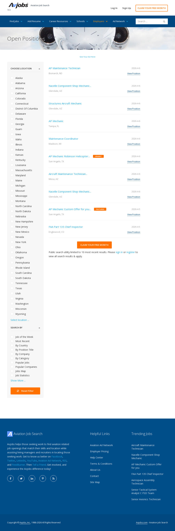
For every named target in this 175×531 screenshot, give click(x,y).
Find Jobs (16, 21)
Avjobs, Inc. (24, 522)
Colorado (18, 98)
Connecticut (20, 103)
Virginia (17, 298)
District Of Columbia (24, 108)
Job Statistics (20, 375)
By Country (19, 345)
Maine (16, 180)
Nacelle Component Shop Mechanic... (70, 85)
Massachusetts (21, 170)
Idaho (16, 139)
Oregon (17, 257)
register (130, 252)
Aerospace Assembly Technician (142, 481)
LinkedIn (21, 460)
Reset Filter (25, 390)
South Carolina (21, 272)
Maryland (18, 175)
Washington (20, 303)
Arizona (17, 88)
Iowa (16, 134)
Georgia (17, 124)
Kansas (17, 154)
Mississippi (19, 195)
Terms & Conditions (101, 463)
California (18, 93)
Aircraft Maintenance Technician (142, 447)
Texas (16, 288)
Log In (114, 8)
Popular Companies (24, 366)
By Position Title (22, 349)
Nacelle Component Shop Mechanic (145, 456)
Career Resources (60, 21)
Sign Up (126, 8)
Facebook (56, 456)
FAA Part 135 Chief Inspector (66, 226)
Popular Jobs (20, 362)
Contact (94, 476)
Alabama (18, 83)
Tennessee (19, 283)
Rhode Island (20, 267)
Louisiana (18, 165)
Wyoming (18, 314)
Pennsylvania (20, 262)
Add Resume (36, 21)
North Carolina (21, 206)
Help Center (96, 457)
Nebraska (18, 216)
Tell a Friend (39, 464)
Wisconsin (18, 308)
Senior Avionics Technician (146, 499)
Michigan (18, 185)
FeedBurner (18, 464)
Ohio (16, 247)
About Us (95, 469)
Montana (18, 201)
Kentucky (18, 160)
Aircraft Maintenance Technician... (68, 174)
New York (18, 242)
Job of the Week (22, 336)
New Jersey (19, 226)
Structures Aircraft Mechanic (65, 103)
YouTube (32, 460)
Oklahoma (19, 252)
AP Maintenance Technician (64, 68)
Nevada (17, 237)
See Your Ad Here (87, 57)
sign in (119, 252)
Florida (17, 118)
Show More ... (18, 380)
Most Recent (20, 341)
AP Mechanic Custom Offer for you (146, 466)
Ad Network (120, 21)
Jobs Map (18, 371)
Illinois (16, 144)
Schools (82, 21)
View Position (133, 73)
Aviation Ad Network (49, 460)
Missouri (18, 190)
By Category (20, 358)
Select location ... (20, 320)
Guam (16, 129)
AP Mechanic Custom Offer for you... (70, 209)
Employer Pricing (99, 451)
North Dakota (21, 211)
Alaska (17, 78)
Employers (100, 21)
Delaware (18, 113)
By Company (20, 354)
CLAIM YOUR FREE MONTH (152, 8)
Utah (16, 293)
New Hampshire (22, 221)
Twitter (11, 460)
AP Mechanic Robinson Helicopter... (69, 156)
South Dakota (21, 278)
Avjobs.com (141, 522)
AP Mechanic (56, 121)
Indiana (17, 149)
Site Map (95, 482)
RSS (64, 460)
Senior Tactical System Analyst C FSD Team (144, 491)
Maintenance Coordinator (63, 138)
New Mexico (20, 231)
